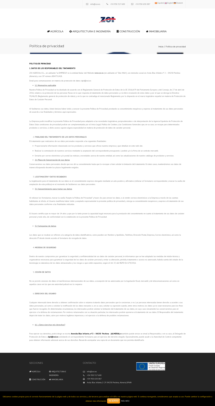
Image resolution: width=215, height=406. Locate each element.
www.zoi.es (99, 73)
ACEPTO (113, 401)
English (169, 3)
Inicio (160, 46)
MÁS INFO (125, 401)
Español (159, 3)
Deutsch (178, 3)
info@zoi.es (95, 4)
